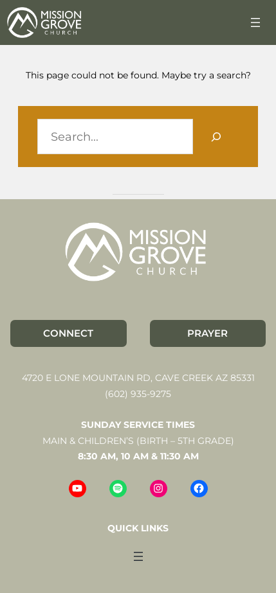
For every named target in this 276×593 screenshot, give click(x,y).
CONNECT (68, 333)
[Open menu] (255, 22)
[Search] (216, 136)
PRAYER (207, 333)
